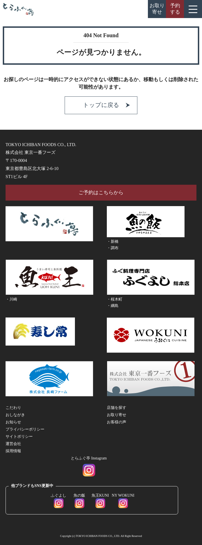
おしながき (15, 415)
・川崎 (11, 299)
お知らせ (13, 422)
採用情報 (13, 451)
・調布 (112, 248)
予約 (175, 9)
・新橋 (112, 241)
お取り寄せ (157, 9)
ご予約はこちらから (101, 192)
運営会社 (13, 444)
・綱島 (112, 306)
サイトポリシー (19, 436)
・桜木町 (114, 299)
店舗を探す (116, 408)
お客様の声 (116, 422)
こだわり (13, 408)
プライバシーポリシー (25, 429)
